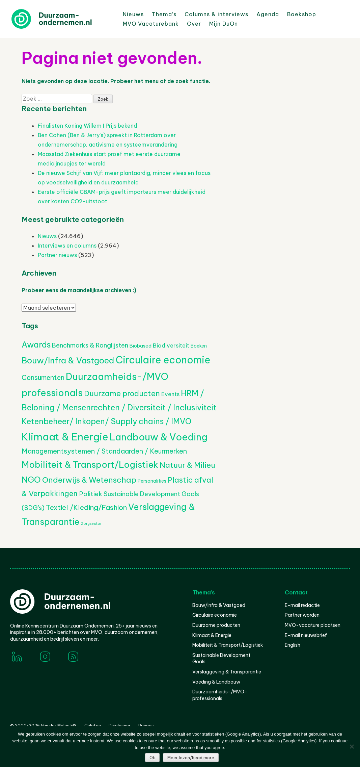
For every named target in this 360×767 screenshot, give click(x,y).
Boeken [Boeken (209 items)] (199, 346)
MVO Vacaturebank (151, 23)
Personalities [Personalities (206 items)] (152, 481)
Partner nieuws (57, 255)
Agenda (267, 14)
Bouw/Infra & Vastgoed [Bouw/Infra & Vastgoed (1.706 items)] (68, 360)
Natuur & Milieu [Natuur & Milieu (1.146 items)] (187, 465)
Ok (152, 757)
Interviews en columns (67, 245)
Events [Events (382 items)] (170, 394)
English (292, 645)
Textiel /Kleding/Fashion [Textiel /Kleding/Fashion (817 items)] (86, 507)
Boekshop (301, 14)
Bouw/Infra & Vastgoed (218, 605)
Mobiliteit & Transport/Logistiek (227, 645)
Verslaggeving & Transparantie (226, 672)
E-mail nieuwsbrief (306, 635)
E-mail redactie (302, 605)
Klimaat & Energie (211, 635)
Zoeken (249, 23)
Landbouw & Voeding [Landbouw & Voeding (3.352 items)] (158, 437)
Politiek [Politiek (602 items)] (90, 494)
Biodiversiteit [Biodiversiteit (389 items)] (171, 345)
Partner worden (302, 615)
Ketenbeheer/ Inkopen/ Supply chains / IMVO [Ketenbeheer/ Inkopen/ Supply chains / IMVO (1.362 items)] (107, 421)
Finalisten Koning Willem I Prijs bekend (87, 125)
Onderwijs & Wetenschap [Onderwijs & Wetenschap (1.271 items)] (89, 480)
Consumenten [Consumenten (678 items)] (43, 377)
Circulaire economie (214, 615)
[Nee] (351, 746)
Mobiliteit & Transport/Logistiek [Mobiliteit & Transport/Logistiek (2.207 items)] (90, 464)
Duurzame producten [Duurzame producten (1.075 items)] (122, 393)
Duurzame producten (216, 625)
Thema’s (164, 14)
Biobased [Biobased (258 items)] (140, 345)
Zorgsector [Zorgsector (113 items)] (91, 523)
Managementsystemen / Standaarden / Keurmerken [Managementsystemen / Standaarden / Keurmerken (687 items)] (104, 451)
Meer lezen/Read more (190, 757)
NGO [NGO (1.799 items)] (31, 479)
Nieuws (133, 14)
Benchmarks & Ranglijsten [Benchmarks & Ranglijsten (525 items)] (90, 345)
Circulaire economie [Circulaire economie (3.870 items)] (162, 360)
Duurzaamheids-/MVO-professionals (219, 695)
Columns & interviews (216, 14)
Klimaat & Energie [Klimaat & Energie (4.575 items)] (65, 437)
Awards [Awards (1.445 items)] (36, 344)
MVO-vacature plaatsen (312, 625)
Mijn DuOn (223, 23)
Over (194, 23)
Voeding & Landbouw (216, 682)
